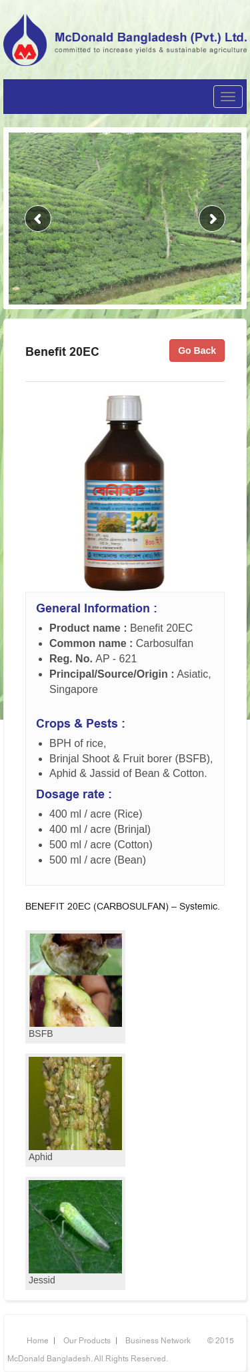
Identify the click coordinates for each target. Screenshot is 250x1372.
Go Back (197, 350)
